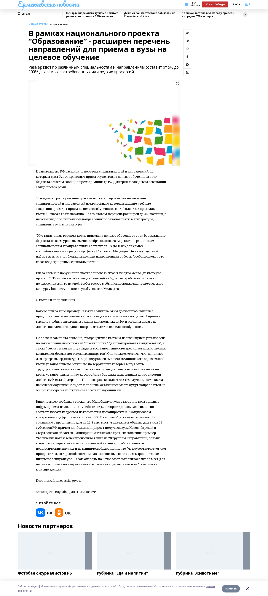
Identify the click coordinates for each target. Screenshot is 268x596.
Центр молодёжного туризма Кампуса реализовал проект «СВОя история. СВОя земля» (92, 15)
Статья (24, 14)
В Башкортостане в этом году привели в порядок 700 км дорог (208, 15)
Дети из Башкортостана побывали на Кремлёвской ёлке (149, 15)
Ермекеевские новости (48, 4)
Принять (231, 588)
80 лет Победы (215, 4)
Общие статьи (38, 24)
